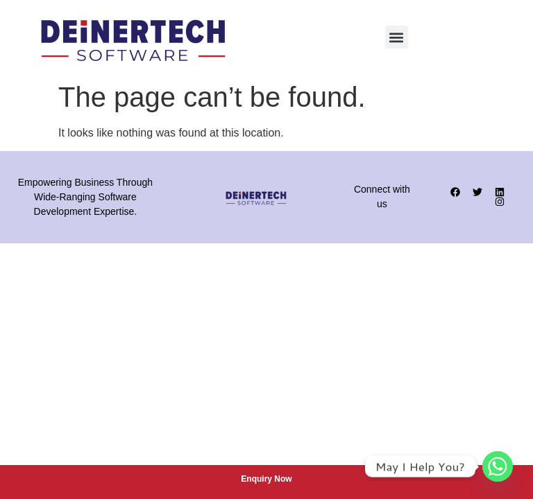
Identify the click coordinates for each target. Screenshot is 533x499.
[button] (396, 37)
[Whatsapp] (497, 466)
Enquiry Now (266, 479)
